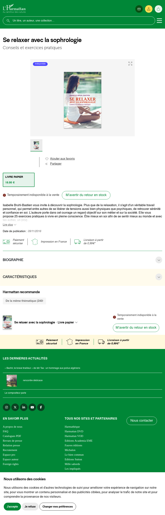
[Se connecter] (148, 9)
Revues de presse (12, 440)
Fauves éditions (73, 445)
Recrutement (10, 450)
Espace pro (9, 454)
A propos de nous (12, 426)
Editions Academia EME (78, 440)
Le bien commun (74, 454)
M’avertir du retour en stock (86, 195)
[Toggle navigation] (159, 21)
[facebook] (41, 407)
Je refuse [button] (30, 506)
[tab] (19, 180)
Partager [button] (53, 163)
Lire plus (8, 225)
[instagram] (6, 407)
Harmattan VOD (74, 436)
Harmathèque (72, 426)
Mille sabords (72, 464)
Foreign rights (11, 464)
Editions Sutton (73, 459)
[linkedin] (23, 407)
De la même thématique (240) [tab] (24, 301)
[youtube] (32, 407)
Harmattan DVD (74, 431)
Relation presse (11, 445)
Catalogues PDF (12, 436)
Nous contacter (141, 420)
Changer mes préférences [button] (58, 506)
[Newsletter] (139, 9)
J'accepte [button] (12, 506)
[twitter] (15, 407)
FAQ (5, 431)
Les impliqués (73, 468)
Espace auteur (10, 459)
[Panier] (158, 9)
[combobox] (69, 322)
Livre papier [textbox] (66, 322)
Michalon (70, 450)
